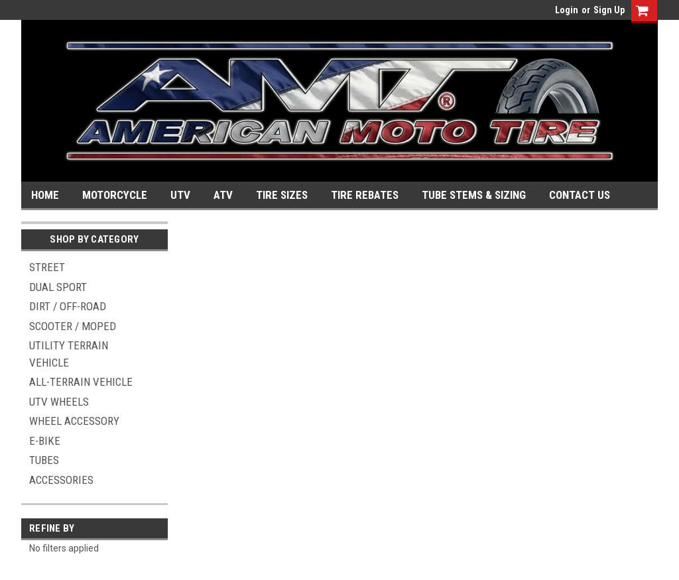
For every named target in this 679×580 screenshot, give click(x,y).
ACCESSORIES (61, 480)
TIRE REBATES (365, 195)
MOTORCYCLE (114, 195)
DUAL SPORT (58, 287)
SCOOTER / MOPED (72, 326)
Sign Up (609, 10)
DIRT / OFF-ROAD (67, 306)
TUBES (44, 460)
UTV (180, 195)
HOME (45, 195)
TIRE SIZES (282, 195)
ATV (223, 195)
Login (566, 10)
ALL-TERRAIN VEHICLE (81, 381)
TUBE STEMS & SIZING (474, 195)
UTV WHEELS (59, 401)
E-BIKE (44, 440)
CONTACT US (579, 195)
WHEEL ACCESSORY (74, 421)
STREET (47, 267)
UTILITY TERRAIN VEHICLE (68, 354)
